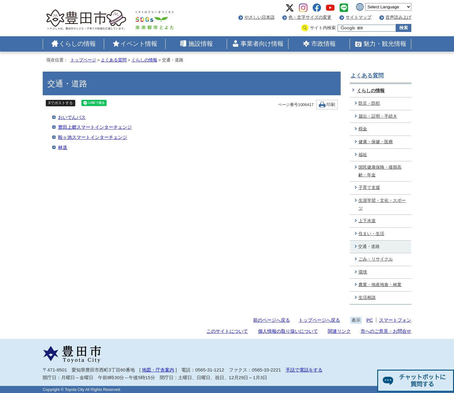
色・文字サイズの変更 (309, 17)
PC (369, 320)
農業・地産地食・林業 (379, 284)
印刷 (331, 104)
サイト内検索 (323, 28)
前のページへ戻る (271, 320)
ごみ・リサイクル (375, 259)
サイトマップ (358, 17)
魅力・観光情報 (384, 43)
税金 (362, 129)
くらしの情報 (77, 43)
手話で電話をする (304, 369)
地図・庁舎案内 (158, 369)
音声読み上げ (398, 17)
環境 (362, 272)
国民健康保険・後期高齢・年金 (379, 171)
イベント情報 (138, 43)
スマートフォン (395, 320)
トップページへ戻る (319, 320)
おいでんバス (72, 117)
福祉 (362, 154)
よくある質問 (114, 60)
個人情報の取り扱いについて (288, 331)
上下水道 (367, 220)
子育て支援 (369, 187)
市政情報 (323, 43)
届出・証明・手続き (377, 116)
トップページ (83, 60)
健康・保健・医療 (375, 142)
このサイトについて (227, 331)
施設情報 (200, 43)
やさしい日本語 (260, 17)
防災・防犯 (369, 103)
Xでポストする (60, 103)
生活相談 (367, 297)
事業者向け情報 (262, 43)
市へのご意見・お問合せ (386, 331)
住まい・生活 (371, 233)
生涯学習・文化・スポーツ (382, 204)
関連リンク (339, 331)
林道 (62, 147)
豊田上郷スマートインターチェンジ (95, 127)
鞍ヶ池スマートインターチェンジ (92, 137)
